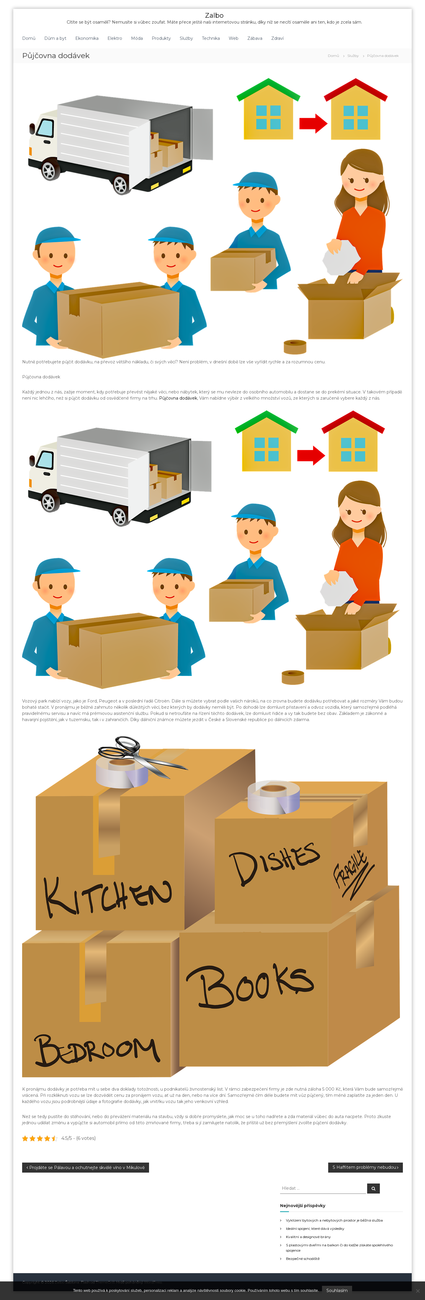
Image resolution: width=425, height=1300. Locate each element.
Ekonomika (87, 38)
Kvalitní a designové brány (308, 1237)
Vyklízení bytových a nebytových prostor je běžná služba (334, 1220)
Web (233, 38)
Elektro (114, 38)
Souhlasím (337, 1290)
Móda (137, 38)
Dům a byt (55, 38)
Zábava (254, 38)
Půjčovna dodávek (178, 398)
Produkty (161, 38)
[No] (418, 1291)
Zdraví (277, 38)
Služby (186, 38)
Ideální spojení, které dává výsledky (315, 1228)
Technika (211, 38)
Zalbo (214, 15)
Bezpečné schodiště (303, 1258)
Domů (28, 38)
